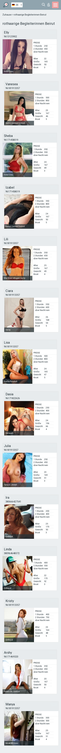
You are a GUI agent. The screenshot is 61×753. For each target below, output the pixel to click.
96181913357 (13, 88)
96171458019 (11, 139)
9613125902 (10, 36)
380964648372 (12, 553)
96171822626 (13, 398)
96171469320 (11, 656)
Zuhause (7, 14)
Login (48, 5)
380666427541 (13, 501)
